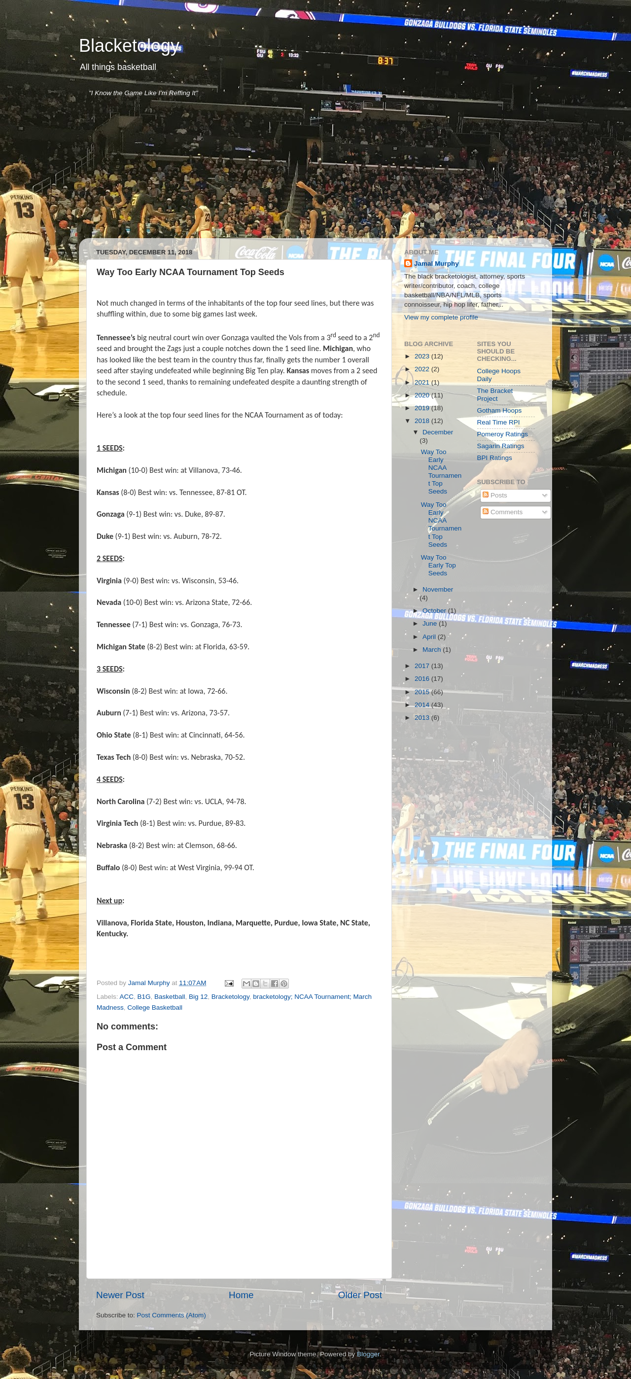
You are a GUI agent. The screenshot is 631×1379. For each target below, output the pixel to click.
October (435, 610)
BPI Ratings (494, 457)
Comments (503, 512)
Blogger (368, 1354)
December (437, 432)
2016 (423, 678)
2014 (423, 704)
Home (241, 1295)
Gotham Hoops (499, 410)
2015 (423, 692)
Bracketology (230, 996)
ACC (127, 996)
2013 (423, 717)
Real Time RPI (498, 422)
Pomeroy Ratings (502, 434)
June (430, 623)
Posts (495, 495)
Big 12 (198, 996)
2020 (423, 395)
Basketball (169, 996)
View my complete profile (441, 317)
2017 (423, 666)
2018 (423, 420)
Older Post (360, 1295)
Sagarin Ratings (501, 446)
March (432, 649)
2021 (423, 382)
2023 (423, 356)
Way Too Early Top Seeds (438, 565)
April (430, 636)
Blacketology (129, 45)
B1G (144, 996)
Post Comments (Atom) (171, 1315)
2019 (423, 408)
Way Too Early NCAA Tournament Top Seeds (441, 471)
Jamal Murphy (436, 263)
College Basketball (154, 1007)
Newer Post (120, 1295)
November (437, 589)
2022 (423, 369)
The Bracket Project (495, 394)
